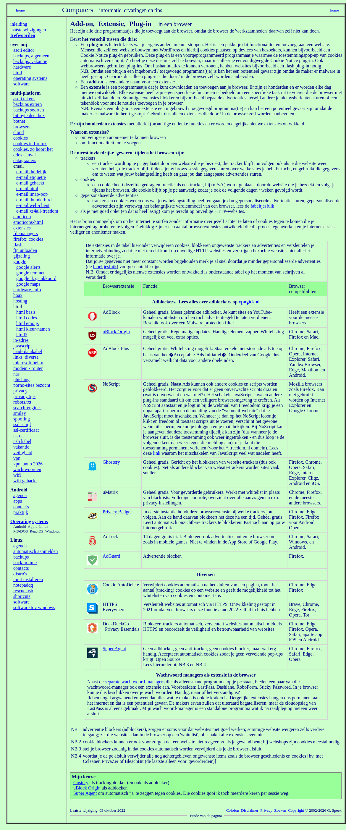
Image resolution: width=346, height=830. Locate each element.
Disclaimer (249, 810)
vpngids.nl (249, 301)
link (156, 453)
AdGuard (111, 556)
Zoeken (280, 810)
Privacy (266, 810)
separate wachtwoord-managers (134, 681)
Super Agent (114, 648)
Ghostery (111, 462)
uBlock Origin (116, 331)
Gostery (80, 782)
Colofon (232, 810)
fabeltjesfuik (262, 205)
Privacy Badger (117, 511)
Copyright (296, 810)
